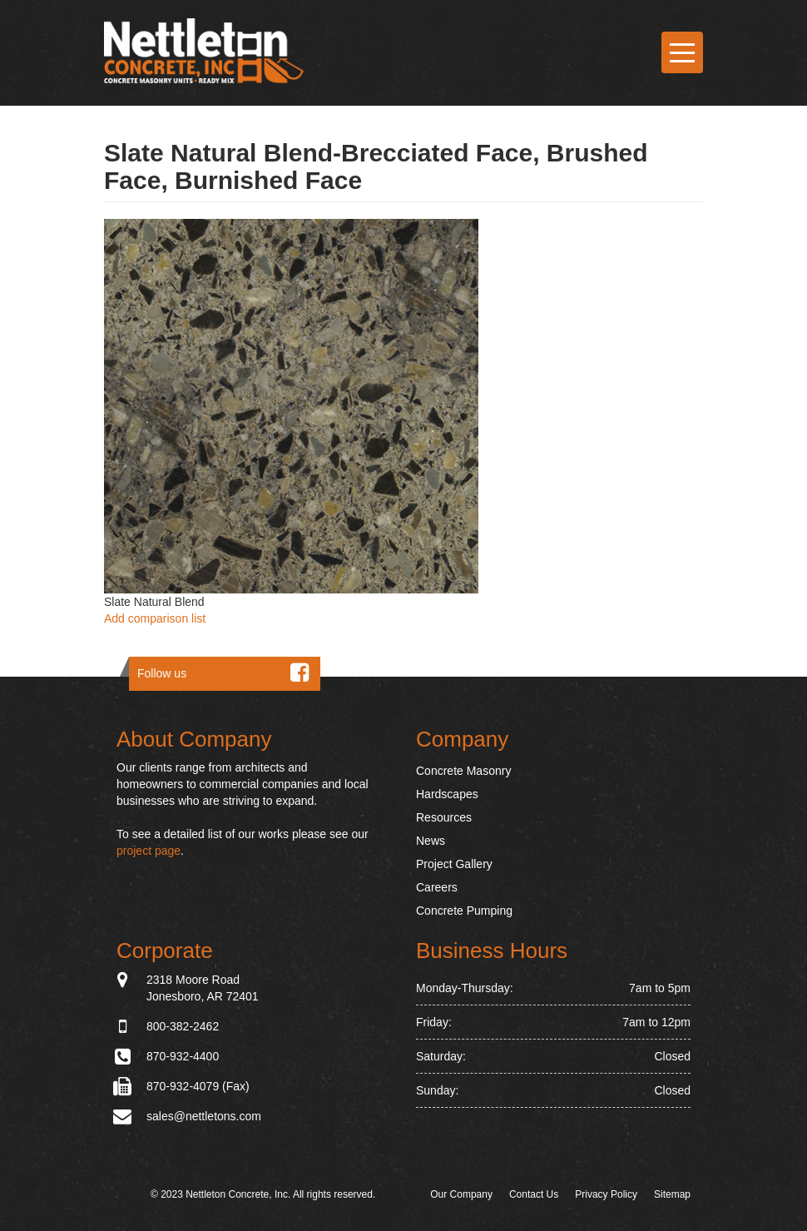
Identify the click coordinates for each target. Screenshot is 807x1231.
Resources (444, 817)
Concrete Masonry (463, 770)
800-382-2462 (182, 1026)
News (430, 840)
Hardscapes (447, 794)
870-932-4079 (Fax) (198, 1086)
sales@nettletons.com (203, 1116)
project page (148, 850)
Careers (437, 887)
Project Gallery (454, 864)
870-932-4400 (182, 1056)
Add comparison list (154, 618)
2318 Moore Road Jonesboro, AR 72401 (202, 987)
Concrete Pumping (464, 910)
